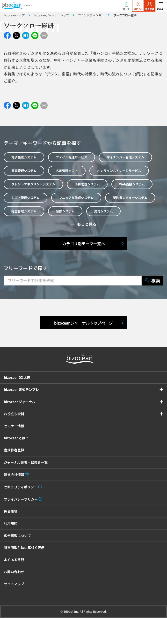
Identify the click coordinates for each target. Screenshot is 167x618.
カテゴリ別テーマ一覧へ (83, 243)
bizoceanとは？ (16, 437)
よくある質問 (14, 559)
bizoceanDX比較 (17, 377)
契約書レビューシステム (130, 197)
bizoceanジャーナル (19, 401)
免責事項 (10, 511)
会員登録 (149, 6)
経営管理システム (23, 211)
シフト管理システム (25, 197)
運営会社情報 (14, 474)
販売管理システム (23, 170)
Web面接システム (132, 184)
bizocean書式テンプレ (21, 389)
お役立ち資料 (14, 413)
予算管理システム (87, 184)
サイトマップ (14, 583)
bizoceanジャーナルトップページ (83, 323)
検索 (152, 280)
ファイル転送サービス (71, 157)
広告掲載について (17, 535)
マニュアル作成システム (76, 197)
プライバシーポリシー (21, 499)
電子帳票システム (23, 157)
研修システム (65, 211)
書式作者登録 (14, 450)
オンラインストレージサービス (119, 170)
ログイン (138, 6)
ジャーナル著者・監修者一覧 (26, 462)
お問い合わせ (14, 571)
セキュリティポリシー (20, 486)
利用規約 (10, 523)
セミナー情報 (14, 425)
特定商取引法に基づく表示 (24, 547)
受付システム (103, 211)
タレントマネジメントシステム (33, 184)
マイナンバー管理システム (125, 157)
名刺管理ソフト (67, 170)
